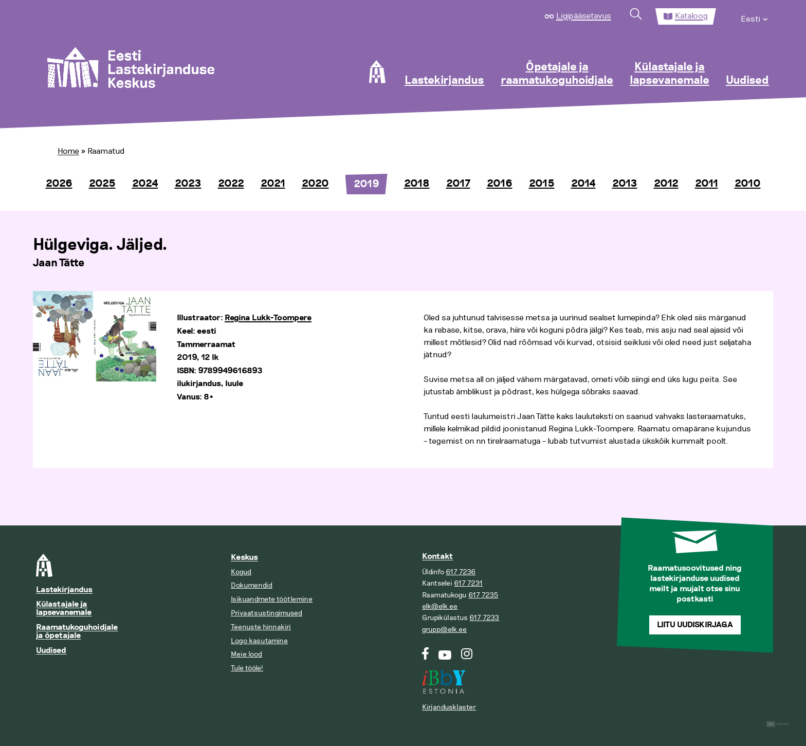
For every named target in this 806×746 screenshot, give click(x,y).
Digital (778, 724)
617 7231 (468, 583)
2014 (583, 183)
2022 (231, 183)
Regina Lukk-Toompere (268, 318)
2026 (59, 183)
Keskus (244, 557)
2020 (315, 183)
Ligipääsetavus (583, 16)
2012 (666, 183)
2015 (542, 183)
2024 (145, 183)
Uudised (747, 80)
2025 (102, 183)
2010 (748, 183)
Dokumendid (251, 585)
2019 (366, 184)
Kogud (241, 572)
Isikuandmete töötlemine (272, 599)
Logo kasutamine (259, 640)
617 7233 (484, 617)
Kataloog (691, 16)
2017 (458, 183)
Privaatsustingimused (266, 613)
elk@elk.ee (439, 606)
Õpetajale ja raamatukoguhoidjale (557, 74)
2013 (624, 183)
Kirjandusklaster (449, 707)
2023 (188, 183)
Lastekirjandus (444, 80)
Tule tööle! (247, 668)
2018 (417, 183)
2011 (706, 183)
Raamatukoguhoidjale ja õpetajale (77, 631)
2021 (273, 183)
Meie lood (246, 654)
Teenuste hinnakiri (261, 627)
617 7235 (483, 595)
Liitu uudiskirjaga (695, 625)
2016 (499, 183)
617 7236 (460, 572)
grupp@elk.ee (444, 629)
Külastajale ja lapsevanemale (669, 74)
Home (68, 151)
